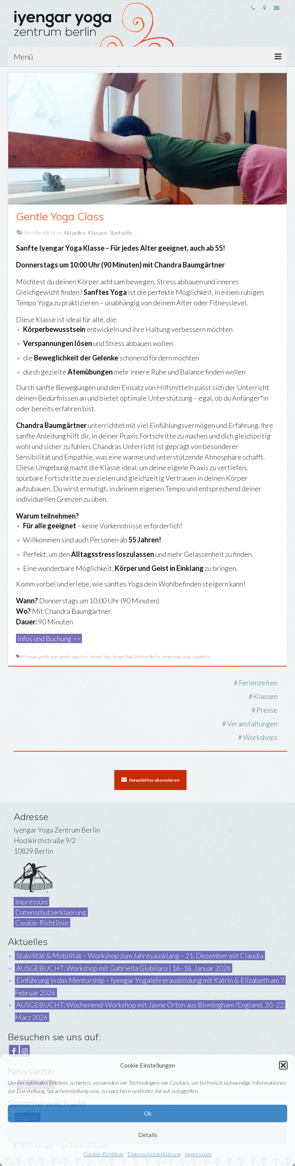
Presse (266, 710)
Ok (147, 1113)
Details (147, 1134)
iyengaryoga (171, 656)
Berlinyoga (28, 656)
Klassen (97, 232)
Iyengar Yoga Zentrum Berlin (136, 656)
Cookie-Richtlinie (104, 1154)
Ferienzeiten (258, 682)
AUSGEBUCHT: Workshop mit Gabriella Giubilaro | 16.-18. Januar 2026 (123, 968)
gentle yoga (48, 656)
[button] (283, 1065)
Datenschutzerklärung (154, 1154)
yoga (187, 656)
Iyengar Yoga (100, 656)
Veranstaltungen (252, 723)
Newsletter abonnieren (150, 780)
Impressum (198, 1154)
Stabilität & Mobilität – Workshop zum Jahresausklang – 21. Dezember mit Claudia (139, 955)
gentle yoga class (74, 656)
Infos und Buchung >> (49, 638)
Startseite (120, 232)
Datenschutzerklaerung (50, 912)
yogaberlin (201, 656)
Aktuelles (74, 232)
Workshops (260, 737)
